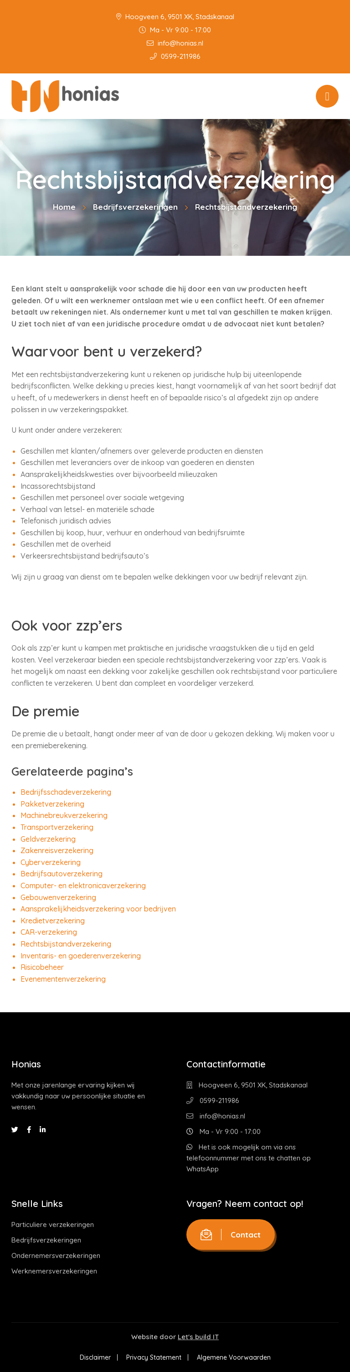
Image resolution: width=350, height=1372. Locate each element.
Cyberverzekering (51, 862)
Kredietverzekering (53, 920)
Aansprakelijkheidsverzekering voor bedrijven (98, 908)
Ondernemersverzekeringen (55, 1255)
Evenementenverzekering (63, 979)
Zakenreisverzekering (57, 850)
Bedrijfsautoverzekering (62, 873)
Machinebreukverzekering (64, 815)
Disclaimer (95, 1357)
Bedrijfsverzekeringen (135, 207)
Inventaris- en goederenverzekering (81, 955)
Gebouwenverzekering (58, 897)
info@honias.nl (175, 43)
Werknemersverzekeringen (54, 1271)
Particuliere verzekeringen (52, 1224)
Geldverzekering (48, 839)
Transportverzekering (57, 827)
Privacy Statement (153, 1357)
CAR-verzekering (49, 932)
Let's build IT (198, 1336)
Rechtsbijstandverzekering (66, 943)
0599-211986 (175, 56)
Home (64, 207)
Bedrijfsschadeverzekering (66, 792)
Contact (231, 1234)
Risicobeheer (42, 967)
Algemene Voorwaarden (234, 1357)
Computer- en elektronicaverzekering (83, 885)
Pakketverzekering (52, 803)
